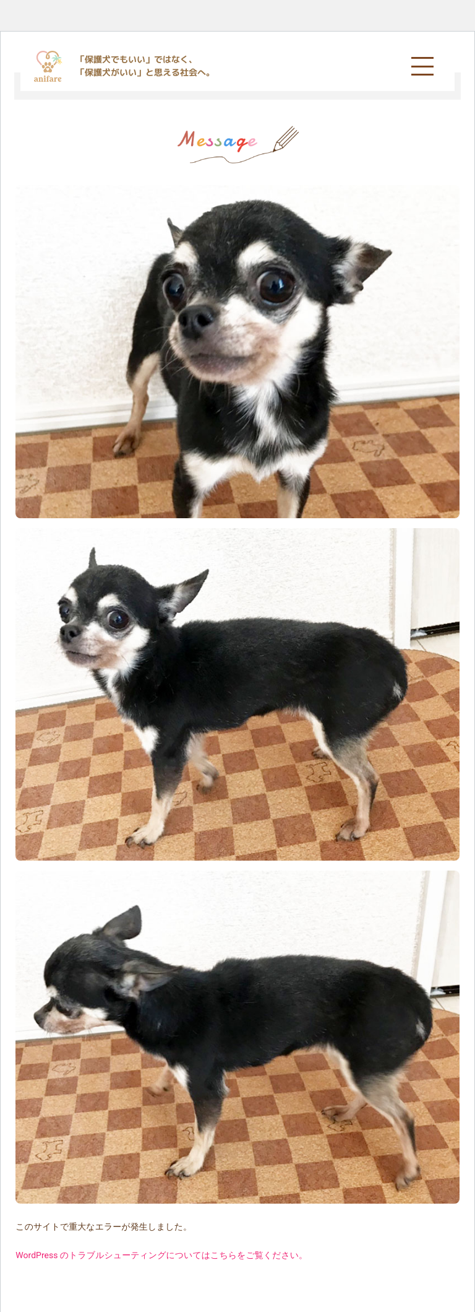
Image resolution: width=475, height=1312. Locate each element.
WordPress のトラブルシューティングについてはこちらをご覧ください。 (161, 1256)
